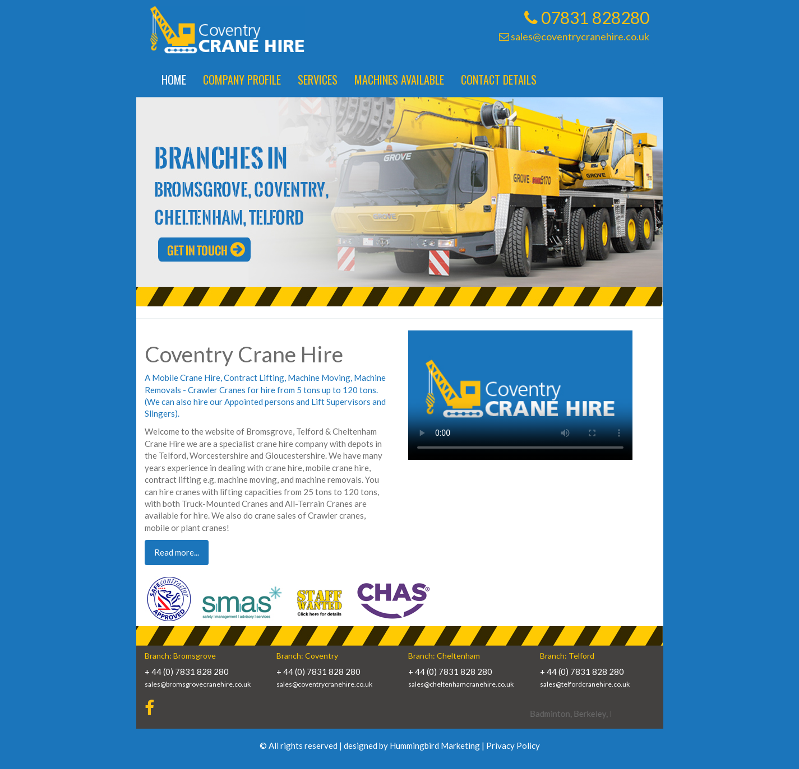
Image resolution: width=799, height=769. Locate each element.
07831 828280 (586, 17)
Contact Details (499, 79)
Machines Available (399, 79)
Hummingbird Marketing (435, 745)
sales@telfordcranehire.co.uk (585, 684)
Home (173, 79)
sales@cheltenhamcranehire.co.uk (461, 684)
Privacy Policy (513, 745)
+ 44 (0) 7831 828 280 (187, 672)
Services (318, 79)
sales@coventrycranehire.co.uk (574, 36)
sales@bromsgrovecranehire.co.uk (198, 684)
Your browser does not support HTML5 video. (520, 395)
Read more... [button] (176, 552)
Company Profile (242, 79)
